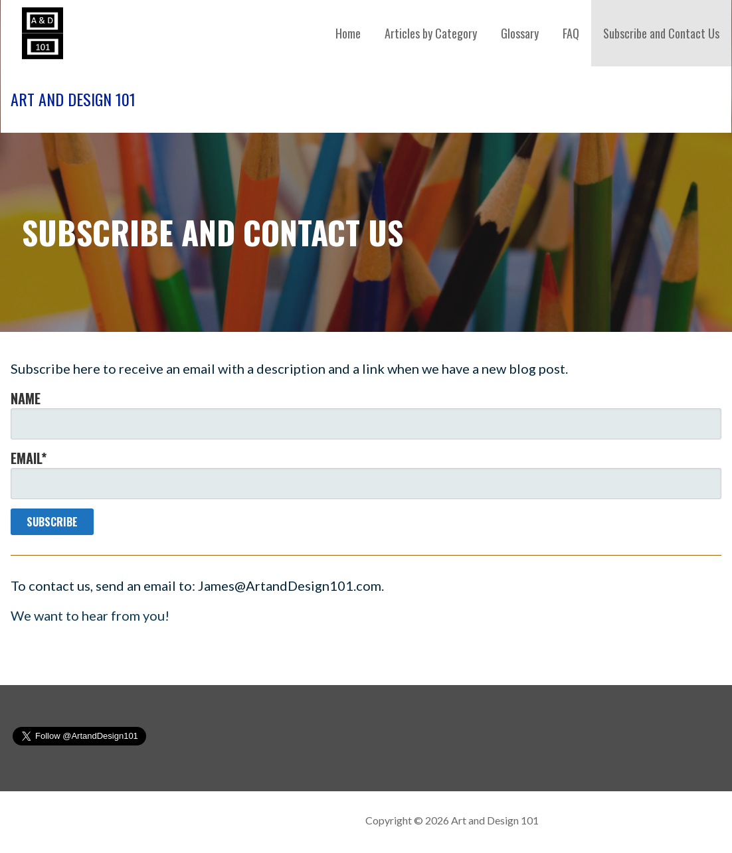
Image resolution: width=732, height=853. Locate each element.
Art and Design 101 (73, 99)
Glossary (520, 33)
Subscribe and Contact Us (661, 33)
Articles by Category (431, 33)
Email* (366, 473)
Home (348, 33)
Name (366, 413)
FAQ (571, 33)
